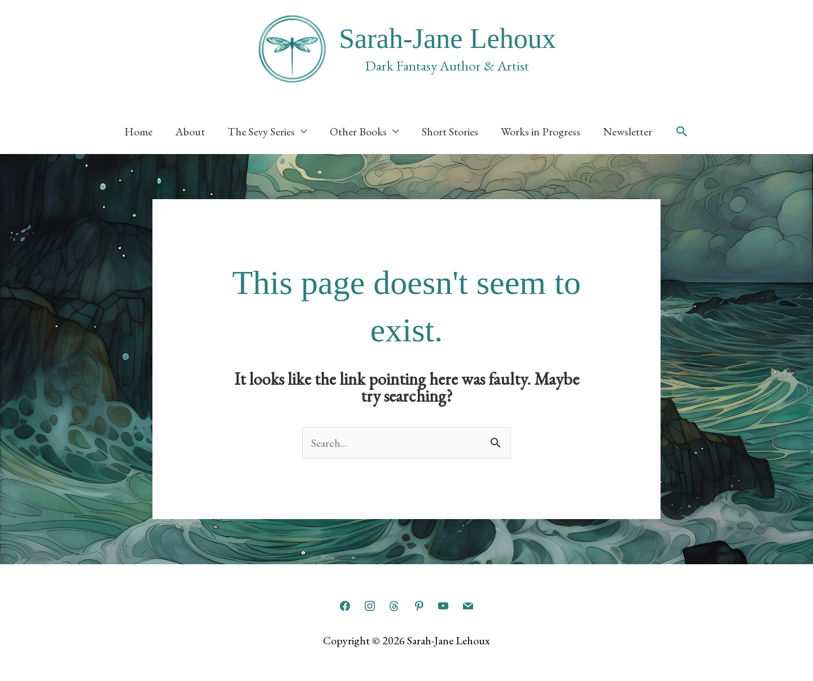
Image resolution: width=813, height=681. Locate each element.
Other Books (358, 131)
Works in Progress (540, 131)
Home (138, 131)
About (190, 131)
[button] (682, 131)
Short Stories (450, 131)
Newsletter (627, 131)
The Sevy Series (261, 131)
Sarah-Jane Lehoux (447, 38)
